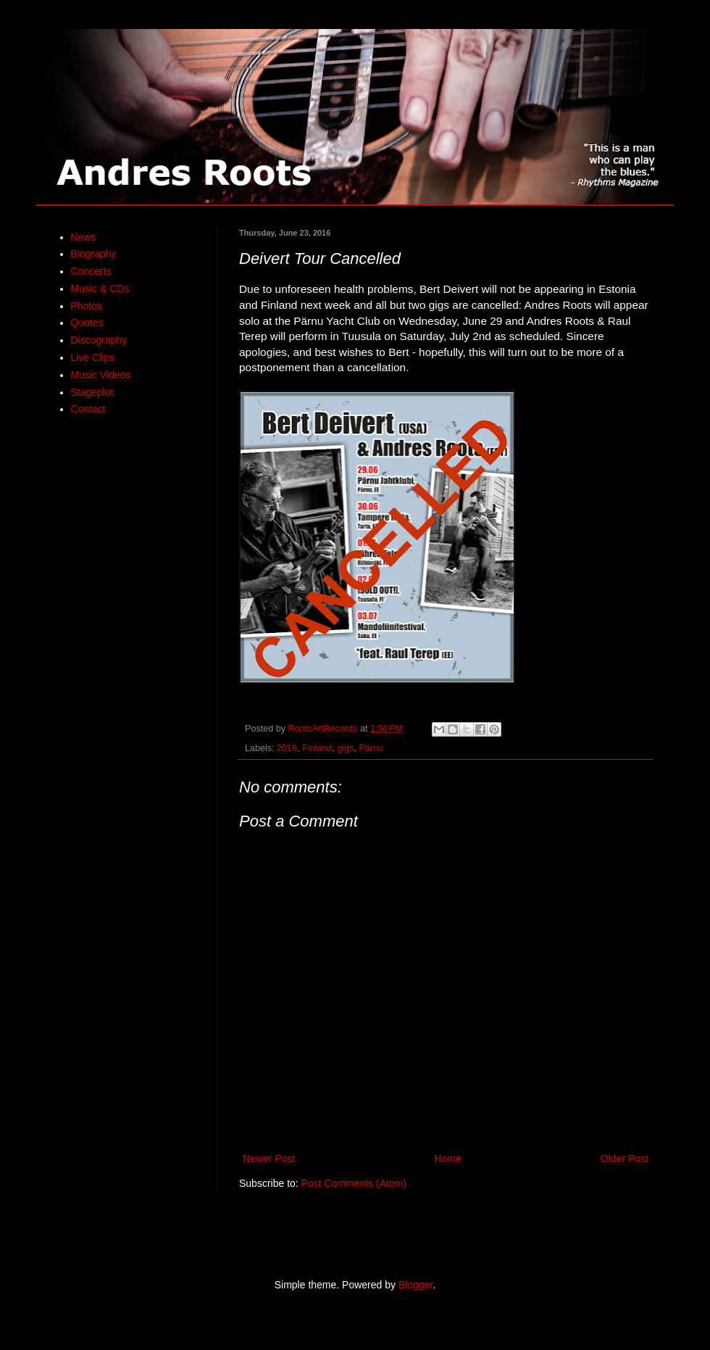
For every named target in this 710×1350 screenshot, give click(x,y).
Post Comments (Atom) (353, 1183)
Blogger (415, 1285)
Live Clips (93, 357)
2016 (287, 748)
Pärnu (371, 748)
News (83, 237)
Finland (317, 748)
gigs (345, 748)
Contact (88, 409)
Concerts (91, 271)
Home (447, 1158)
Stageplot (92, 392)
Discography (99, 340)
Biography (94, 254)
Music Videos (101, 375)
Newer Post (269, 1158)
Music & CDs (100, 288)
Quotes (87, 322)
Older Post (624, 1158)
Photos (87, 306)
